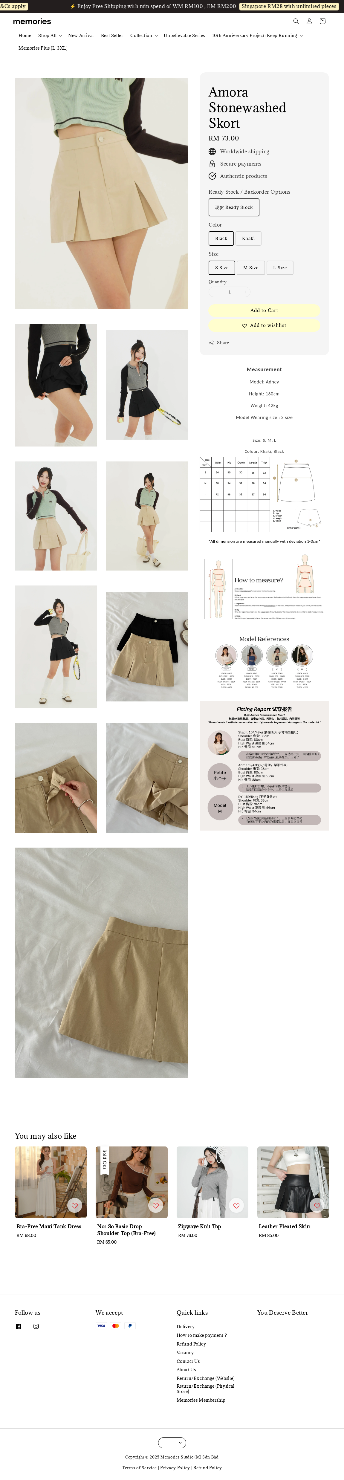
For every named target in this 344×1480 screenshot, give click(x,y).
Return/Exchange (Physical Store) (206, 1388)
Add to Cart (264, 310)
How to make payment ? (202, 1335)
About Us (186, 1369)
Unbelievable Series (184, 35)
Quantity (218, 282)
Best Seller (112, 35)
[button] (296, 21)
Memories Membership (201, 1400)
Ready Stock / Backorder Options (250, 192)
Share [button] (219, 342)
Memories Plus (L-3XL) (43, 48)
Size (213, 254)
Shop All (47, 35)
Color (215, 224)
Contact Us (188, 1361)
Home (25, 35)
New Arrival (81, 35)
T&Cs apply (21, 6)
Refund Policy (191, 1344)
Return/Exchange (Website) (206, 1378)
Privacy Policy (175, 1467)
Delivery (186, 1326)
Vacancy (185, 1352)
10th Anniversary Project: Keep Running (254, 35)
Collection (141, 35)
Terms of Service (139, 1467)
